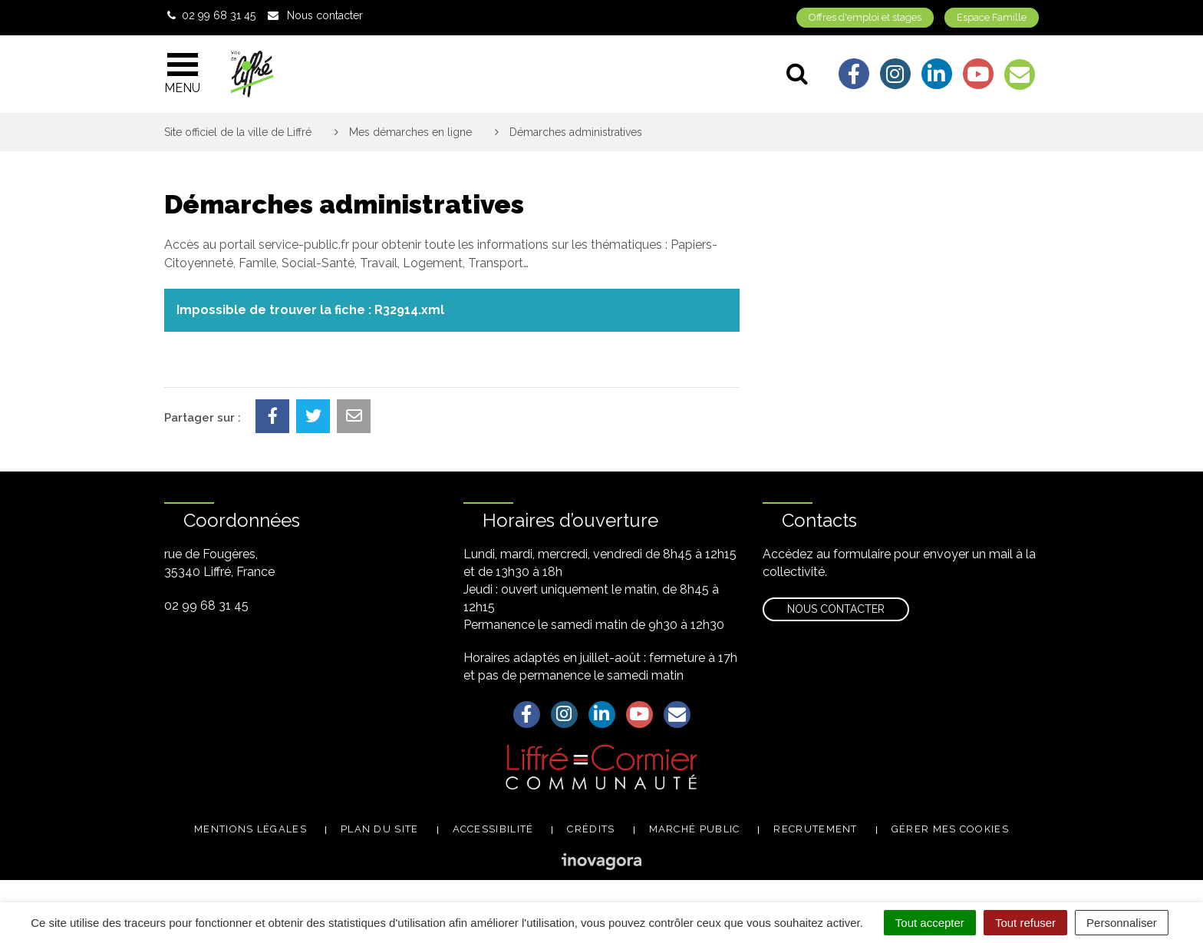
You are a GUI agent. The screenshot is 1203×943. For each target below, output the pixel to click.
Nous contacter (836, 609)
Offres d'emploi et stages (865, 17)
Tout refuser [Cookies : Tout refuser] (1025, 922)
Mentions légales (250, 829)
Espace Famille (992, 17)
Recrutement (815, 829)
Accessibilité (493, 829)
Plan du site (380, 829)
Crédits (591, 829)
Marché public (694, 829)
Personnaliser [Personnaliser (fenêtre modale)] (1121, 922)
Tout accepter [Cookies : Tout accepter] (929, 922)
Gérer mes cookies (950, 829)
